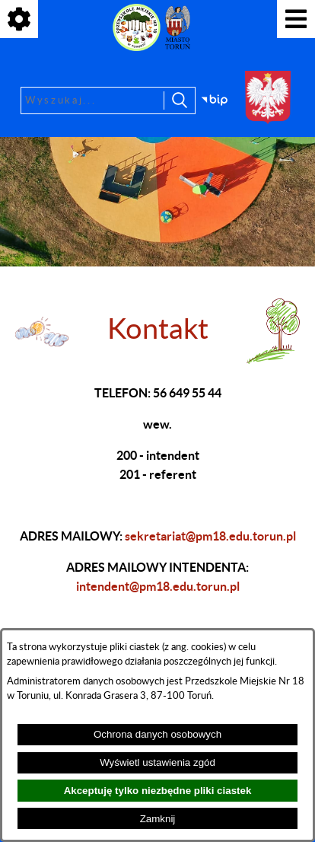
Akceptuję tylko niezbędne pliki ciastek (158, 790)
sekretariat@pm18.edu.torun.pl (210, 536)
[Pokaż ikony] (19, 19)
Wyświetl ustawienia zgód (157, 762)
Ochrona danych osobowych (157, 734)
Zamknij (158, 818)
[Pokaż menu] (296, 19)
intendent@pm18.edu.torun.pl (158, 586)
